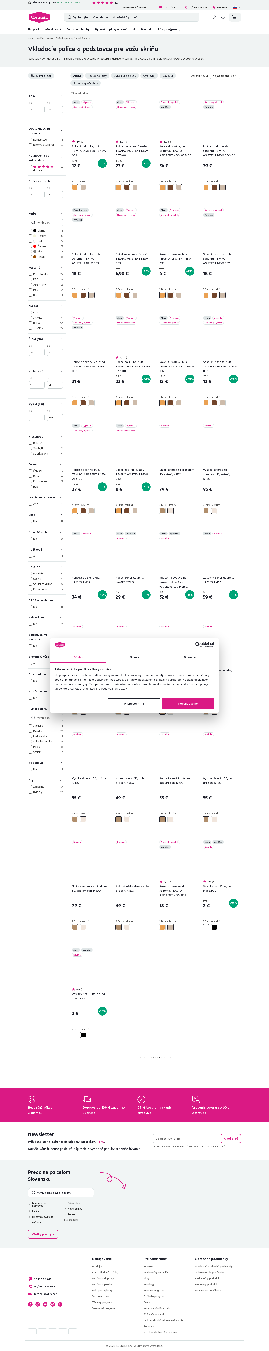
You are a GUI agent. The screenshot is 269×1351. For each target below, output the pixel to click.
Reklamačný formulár (156, 1272)
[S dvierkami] (47, 617)
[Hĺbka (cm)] (47, 371)
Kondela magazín (154, 1290)
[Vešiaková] (47, 762)
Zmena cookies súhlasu (208, 1290)
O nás (147, 1302)
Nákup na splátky (102, 1290)
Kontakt (148, 1266)
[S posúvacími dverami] (47, 636)
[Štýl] (47, 780)
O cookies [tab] (190, 657)
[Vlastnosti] (47, 436)
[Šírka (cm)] (47, 339)
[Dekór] (47, 464)
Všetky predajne (43, 1234)
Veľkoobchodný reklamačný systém (164, 1320)
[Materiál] (47, 267)
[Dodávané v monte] (47, 497)
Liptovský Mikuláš (42, 1217)
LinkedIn (60, 1304)
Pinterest (52, 1304)
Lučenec (36, 1222)
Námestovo (74, 1203)
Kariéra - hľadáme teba (157, 1308)
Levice (35, 1211)
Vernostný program (103, 1308)
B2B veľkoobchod (154, 1314)
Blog (146, 1278)
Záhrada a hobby (78, 29)
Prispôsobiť (134, 703)
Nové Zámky (75, 1208)
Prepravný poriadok (206, 1284)
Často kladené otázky (105, 1272)
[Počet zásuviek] (47, 181)
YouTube (45, 1304)
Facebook (30, 1304)
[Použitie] (47, 567)
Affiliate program (154, 1296)
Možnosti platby (102, 1284)
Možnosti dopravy (103, 1278)
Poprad (72, 1214)
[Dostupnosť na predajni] (47, 130)
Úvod (30, 38)
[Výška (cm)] (47, 404)
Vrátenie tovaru (101, 1296)
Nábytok (34, 29)
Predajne (220, 7)
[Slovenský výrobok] (47, 656)
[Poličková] (47, 549)
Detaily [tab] (134, 657)
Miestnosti (53, 29)
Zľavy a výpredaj (169, 29)
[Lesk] (47, 514)
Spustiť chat (168, 7)
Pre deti (146, 29)
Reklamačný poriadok (207, 1278)
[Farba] (47, 213)
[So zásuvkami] (47, 691)
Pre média (149, 1326)
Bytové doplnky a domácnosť (115, 29)
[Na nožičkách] (47, 532)
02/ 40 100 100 (196, 7)
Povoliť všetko (188, 703)
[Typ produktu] (47, 708)
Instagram (37, 1304)
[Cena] (47, 96)
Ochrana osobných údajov (209, 1272)
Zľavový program (102, 1302)
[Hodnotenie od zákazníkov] (47, 157)
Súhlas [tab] (78, 657)
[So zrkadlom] (47, 674)
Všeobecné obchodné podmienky (214, 1266)
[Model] (47, 306)
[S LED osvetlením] (47, 600)
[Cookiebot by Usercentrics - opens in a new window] (198, 645)
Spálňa (40, 38)
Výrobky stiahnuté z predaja (160, 1332)
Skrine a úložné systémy (60, 38)
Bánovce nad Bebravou (39, 1204)
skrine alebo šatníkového (166, 58)
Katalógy (149, 1284)
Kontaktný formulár (135, 7)
